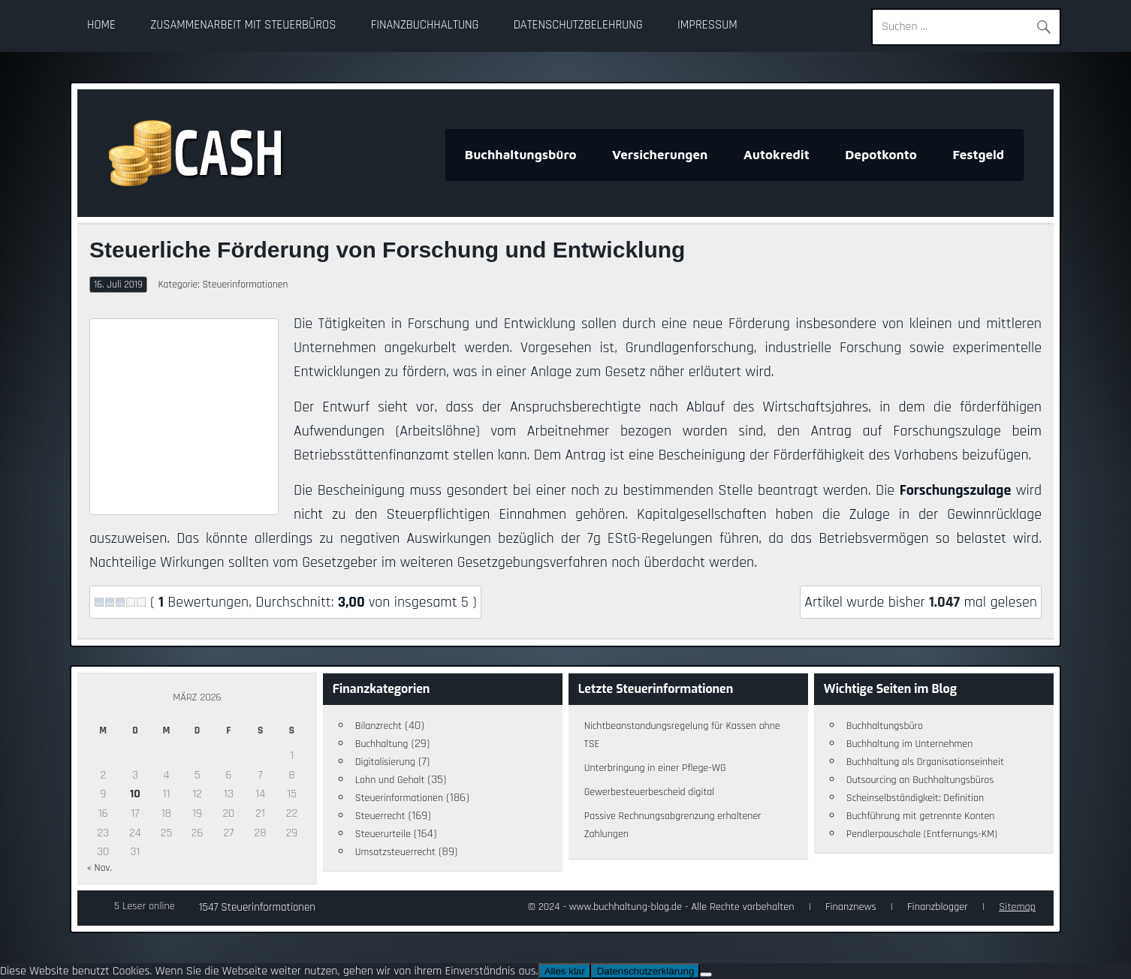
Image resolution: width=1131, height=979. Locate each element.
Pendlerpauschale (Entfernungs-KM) (921, 834)
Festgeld (978, 154)
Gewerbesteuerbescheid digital (649, 792)
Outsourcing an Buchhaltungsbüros (920, 780)
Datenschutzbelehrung (578, 25)
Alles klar (564, 971)
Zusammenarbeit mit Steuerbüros (243, 25)
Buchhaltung (382, 744)
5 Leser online (144, 906)
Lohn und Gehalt (390, 780)
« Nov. (99, 868)
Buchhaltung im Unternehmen (909, 744)
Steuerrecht (380, 816)
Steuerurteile (383, 834)
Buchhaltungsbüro (521, 154)
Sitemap (1017, 907)
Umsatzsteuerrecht (395, 852)
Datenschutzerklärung (646, 971)
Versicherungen (659, 154)
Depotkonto (881, 154)
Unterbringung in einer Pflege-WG (655, 768)
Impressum (707, 25)
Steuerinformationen (245, 284)
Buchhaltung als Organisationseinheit (925, 762)
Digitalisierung (385, 762)
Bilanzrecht (378, 726)
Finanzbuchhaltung (425, 25)
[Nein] (706, 974)
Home (101, 25)
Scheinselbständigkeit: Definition (915, 798)
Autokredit (776, 154)
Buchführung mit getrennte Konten (920, 816)
